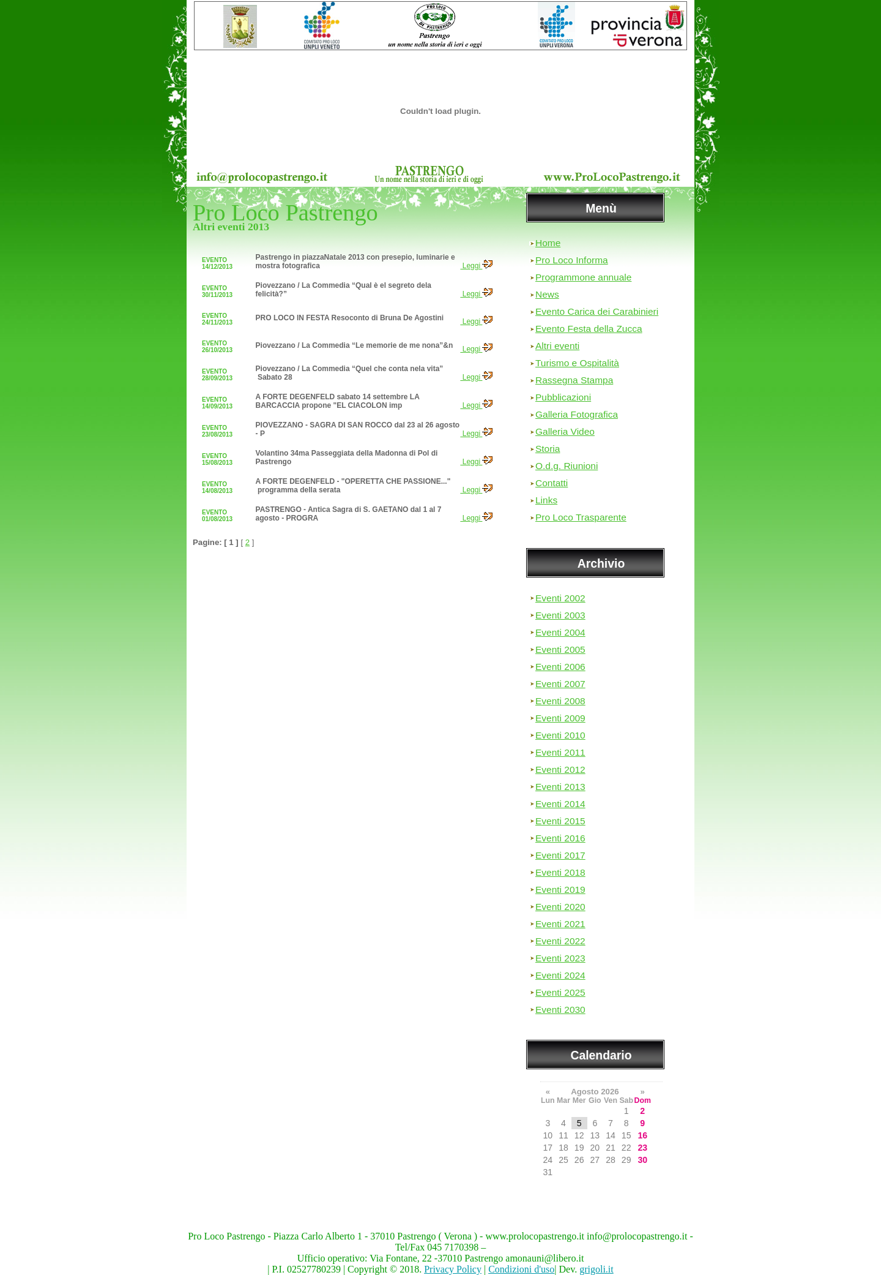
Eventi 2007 (560, 684)
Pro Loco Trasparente (580, 517)
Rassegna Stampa (574, 380)
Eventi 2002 (560, 598)
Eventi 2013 (560, 786)
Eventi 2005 (560, 649)
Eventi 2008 (560, 701)
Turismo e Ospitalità (577, 363)
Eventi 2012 (560, 769)
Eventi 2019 (560, 889)
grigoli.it (596, 1269)
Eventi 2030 (560, 1009)
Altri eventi (557, 345)
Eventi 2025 (560, 992)
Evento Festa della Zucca (588, 328)
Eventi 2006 (560, 666)
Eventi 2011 (560, 752)
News (547, 294)
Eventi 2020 (560, 906)
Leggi (476, 265)
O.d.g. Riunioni (566, 466)
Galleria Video (565, 431)
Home (547, 243)
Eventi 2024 (560, 975)
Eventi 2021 (560, 924)
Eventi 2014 (560, 804)
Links (546, 500)
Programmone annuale (583, 277)
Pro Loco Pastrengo (285, 212)
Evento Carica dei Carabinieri (596, 311)
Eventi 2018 (560, 872)
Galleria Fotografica (576, 414)
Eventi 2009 (560, 718)
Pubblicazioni (563, 397)
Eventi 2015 (560, 821)
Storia (547, 448)
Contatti (551, 483)
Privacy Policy (452, 1269)
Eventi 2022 (560, 941)
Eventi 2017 (560, 855)
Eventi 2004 (560, 632)
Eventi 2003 (560, 615)
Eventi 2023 (560, 958)
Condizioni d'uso (521, 1269)
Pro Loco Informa (571, 260)
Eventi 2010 (560, 735)
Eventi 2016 (560, 838)
